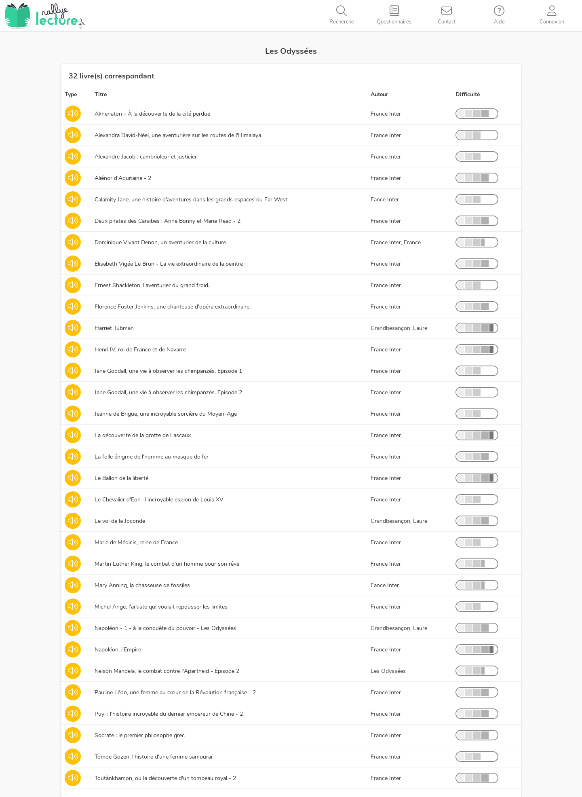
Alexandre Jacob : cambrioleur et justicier (146, 157)
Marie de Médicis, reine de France (136, 542)
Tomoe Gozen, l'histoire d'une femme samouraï (153, 757)
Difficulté (467, 94)
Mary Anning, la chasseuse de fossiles (142, 585)
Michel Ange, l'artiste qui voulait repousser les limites (161, 607)
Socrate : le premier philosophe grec (140, 735)
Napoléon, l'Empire (118, 649)
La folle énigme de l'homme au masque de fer (152, 457)
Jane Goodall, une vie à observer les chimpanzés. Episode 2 (168, 392)
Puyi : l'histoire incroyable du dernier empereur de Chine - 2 (169, 714)
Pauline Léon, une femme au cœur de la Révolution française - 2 (175, 692)
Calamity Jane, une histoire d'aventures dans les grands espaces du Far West (191, 199)
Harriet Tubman (114, 328)
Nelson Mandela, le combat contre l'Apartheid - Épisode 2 (167, 671)
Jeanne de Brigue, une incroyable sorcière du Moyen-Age (166, 414)
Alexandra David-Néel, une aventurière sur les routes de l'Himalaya (178, 135)
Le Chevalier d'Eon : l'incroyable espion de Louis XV (159, 499)
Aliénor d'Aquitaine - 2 (123, 178)
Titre (101, 94)
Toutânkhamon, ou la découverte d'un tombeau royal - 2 (165, 778)
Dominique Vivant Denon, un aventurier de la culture (160, 242)
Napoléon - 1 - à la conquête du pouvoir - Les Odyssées (165, 628)
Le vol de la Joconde (120, 521)
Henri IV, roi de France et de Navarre (140, 349)
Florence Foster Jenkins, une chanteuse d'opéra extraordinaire (172, 307)
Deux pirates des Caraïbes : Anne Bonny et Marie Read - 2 (167, 221)
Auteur (379, 94)
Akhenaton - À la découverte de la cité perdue (152, 114)
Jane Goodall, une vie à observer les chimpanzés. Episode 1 (168, 371)
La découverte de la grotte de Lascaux (143, 435)
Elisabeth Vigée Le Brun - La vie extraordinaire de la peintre (169, 264)
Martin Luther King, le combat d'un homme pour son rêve (167, 564)
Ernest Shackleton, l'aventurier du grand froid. (152, 285)
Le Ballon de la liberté (121, 478)
